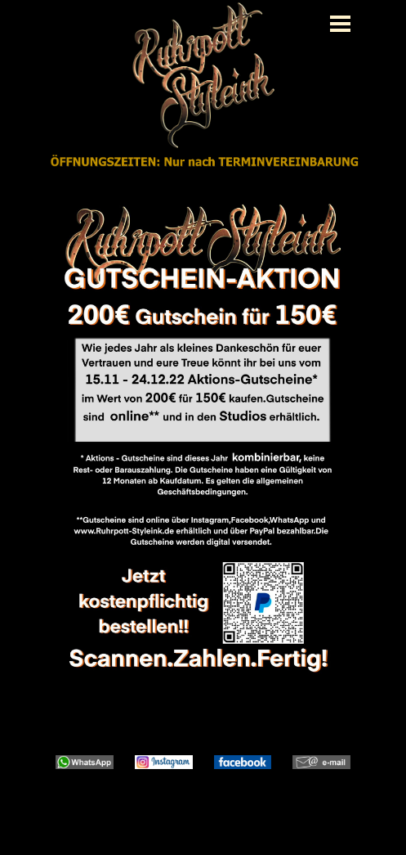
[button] (85, 755)
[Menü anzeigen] (340, 23)
